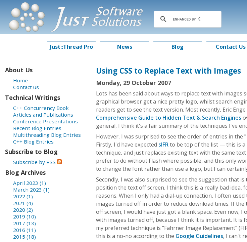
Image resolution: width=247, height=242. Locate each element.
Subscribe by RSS (37, 162)
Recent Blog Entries (37, 128)
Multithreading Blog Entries (47, 134)
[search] (186, 19)
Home (20, 80)
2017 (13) (24, 223)
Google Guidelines (199, 236)
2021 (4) (23, 203)
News (124, 46)
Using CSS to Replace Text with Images (168, 71)
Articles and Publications (43, 114)
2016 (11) (24, 230)
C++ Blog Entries (33, 141)
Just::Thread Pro (71, 46)
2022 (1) (23, 196)
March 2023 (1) (31, 189)
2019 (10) (24, 216)
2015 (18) (24, 236)
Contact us (26, 87)
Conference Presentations (45, 121)
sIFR (163, 144)
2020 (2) (23, 209)
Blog (177, 46)
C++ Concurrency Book (41, 108)
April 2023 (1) (29, 182)
